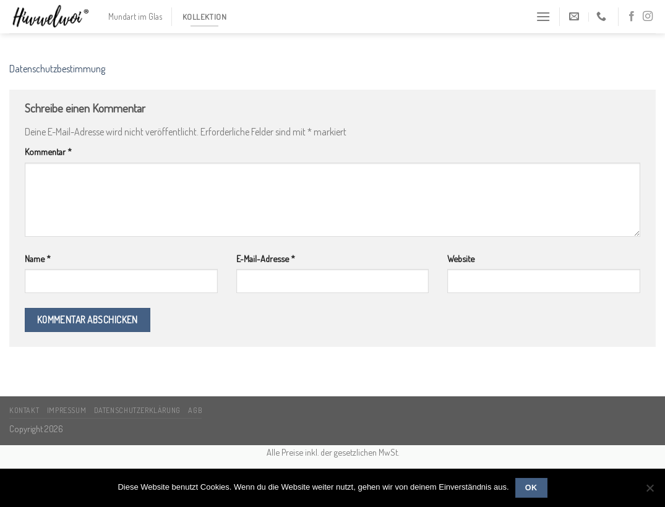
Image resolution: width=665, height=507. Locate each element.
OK (531, 488)
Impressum (67, 410)
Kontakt (24, 410)
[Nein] (649, 491)
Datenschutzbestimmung (57, 68)
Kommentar (48, 151)
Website (460, 258)
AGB (195, 410)
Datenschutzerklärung (137, 410)
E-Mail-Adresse (265, 258)
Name (38, 258)
